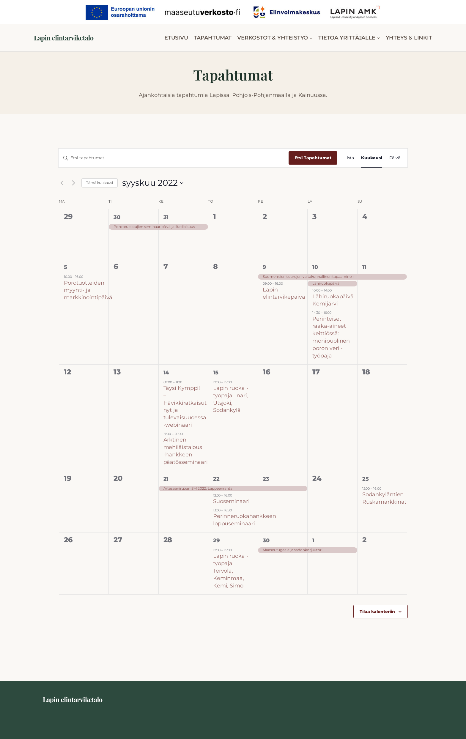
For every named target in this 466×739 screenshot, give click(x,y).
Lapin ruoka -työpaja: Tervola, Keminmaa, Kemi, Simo (230, 571)
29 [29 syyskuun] (216, 540)
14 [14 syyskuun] (166, 372)
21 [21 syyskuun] (166, 479)
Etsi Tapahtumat (313, 157)
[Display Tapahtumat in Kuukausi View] (371, 158)
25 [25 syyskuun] (365, 479)
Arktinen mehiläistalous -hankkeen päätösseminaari (185, 451)
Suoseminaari (231, 501)
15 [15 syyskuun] (215, 372)
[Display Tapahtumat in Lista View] (349, 158)
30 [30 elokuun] (117, 217)
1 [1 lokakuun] (313, 540)
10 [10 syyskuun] (315, 267)
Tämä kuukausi (99, 182)
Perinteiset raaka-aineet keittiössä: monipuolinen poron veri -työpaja (331, 337)
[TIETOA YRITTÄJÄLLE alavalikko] (378, 38)
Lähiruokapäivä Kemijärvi (333, 300)
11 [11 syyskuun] (364, 267)
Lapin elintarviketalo (64, 37)
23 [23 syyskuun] (266, 479)
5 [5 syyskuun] (65, 267)
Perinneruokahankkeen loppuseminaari (244, 520)
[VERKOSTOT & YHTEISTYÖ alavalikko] (311, 38)
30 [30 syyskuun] (266, 540)
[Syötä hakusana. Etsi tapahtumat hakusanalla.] (174, 158)
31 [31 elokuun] (166, 217)
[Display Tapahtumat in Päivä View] (395, 158)
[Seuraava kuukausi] (73, 183)
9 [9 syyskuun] (264, 267)
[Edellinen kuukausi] (61, 183)
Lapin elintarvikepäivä (284, 293)
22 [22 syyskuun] (216, 479)
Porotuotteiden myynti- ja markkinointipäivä (88, 290)
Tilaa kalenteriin (377, 611)
